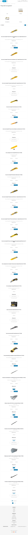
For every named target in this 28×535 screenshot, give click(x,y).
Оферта (14, 511)
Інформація (14, 513)
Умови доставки (14, 517)
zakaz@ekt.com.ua (13, 526)
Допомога (14, 520)
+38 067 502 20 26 (5, 526)
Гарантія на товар (14, 518)
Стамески (20, 13)
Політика (14, 510)
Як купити (14, 515)
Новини (14, 509)
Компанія (14, 507)
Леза (7, 13)
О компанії (14, 508)
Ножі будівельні (7, 21)
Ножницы (20, 21)
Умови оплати (14, 516)
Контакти (14, 514)
